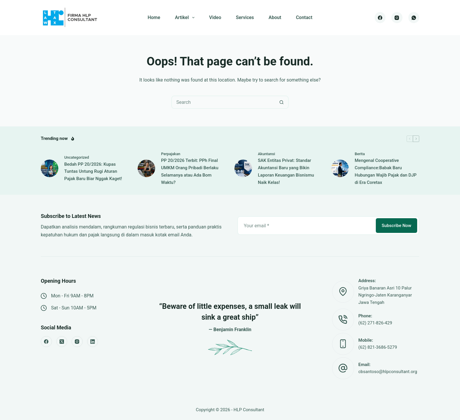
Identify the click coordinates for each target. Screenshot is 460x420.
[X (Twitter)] (61, 341)
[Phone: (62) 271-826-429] (343, 320)
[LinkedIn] (92, 341)
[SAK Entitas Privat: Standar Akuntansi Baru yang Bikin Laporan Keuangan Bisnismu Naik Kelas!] (243, 168)
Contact (304, 17)
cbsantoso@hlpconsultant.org (387, 371)
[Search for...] (223, 102)
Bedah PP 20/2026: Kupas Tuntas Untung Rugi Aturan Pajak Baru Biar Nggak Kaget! (93, 172)
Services (245, 17)
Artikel (186, 17)
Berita (360, 154)
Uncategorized (76, 157)
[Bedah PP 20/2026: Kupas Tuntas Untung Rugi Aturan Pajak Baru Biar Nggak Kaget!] (49, 168)
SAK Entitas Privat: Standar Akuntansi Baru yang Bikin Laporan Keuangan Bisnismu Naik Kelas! (286, 171)
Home (154, 17)
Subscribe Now (396, 225)
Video (215, 17)
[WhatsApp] (414, 17)
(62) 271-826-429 (375, 323)
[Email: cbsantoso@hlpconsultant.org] (343, 368)
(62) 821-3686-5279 (377, 347)
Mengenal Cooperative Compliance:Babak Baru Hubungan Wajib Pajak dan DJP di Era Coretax (386, 171)
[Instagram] (396, 17)
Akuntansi (266, 154)
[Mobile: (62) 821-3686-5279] (343, 344)
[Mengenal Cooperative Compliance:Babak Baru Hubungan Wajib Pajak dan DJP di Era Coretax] (340, 168)
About (275, 17)
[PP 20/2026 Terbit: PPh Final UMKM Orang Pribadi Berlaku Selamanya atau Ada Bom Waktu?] (146, 168)
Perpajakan (170, 154)
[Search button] (281, 102)
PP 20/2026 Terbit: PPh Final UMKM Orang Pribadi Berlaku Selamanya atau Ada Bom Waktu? (189, 171)
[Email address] (306, 225)
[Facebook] (380, 17)
